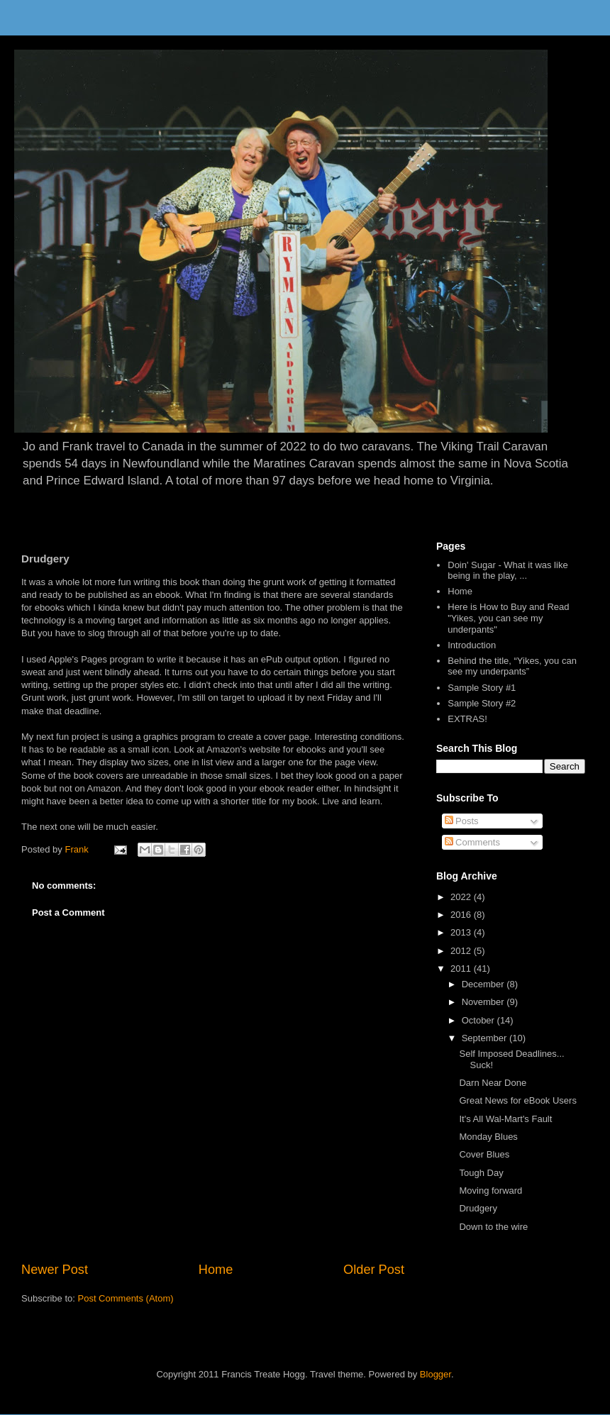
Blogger (435, 1374)
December (484, 984)
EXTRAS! (467, 719)
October (479, 1020)
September (485, 1038)
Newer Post (54, 1270)
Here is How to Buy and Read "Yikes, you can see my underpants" (508, 617)
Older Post (373, 1270)
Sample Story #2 (482, 703)
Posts (462, 821)
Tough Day (481, 1172)
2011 (462, 968)
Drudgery (478, 1208)
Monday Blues (488, 1136)
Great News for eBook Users (517, 1100)
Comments (472, 842)
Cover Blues (484, 1154)
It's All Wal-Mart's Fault (505, 1119)
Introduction (472, 645)
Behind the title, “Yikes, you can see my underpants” (512, 666)
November (484, 1002)
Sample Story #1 (482, 687)
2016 (462, 914)
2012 (462, 950)
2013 (462, 932)
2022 (462, 897)
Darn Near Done (492, 1082)
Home (216, 1270)
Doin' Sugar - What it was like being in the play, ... (507, 571)
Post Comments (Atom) (126, 1298)
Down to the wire (493, 1226)
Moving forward (490, 1190)
